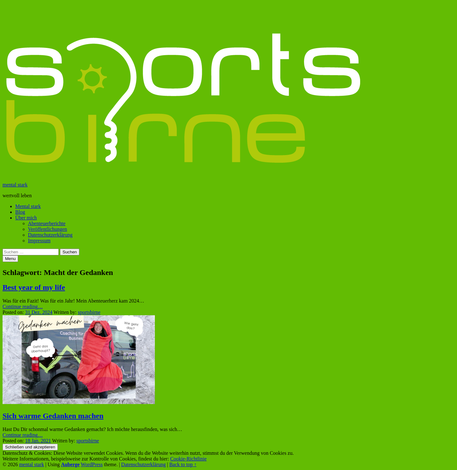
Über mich (26, 217)
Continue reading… (23, 306)
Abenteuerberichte (46, 223)
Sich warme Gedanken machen (53, 416)
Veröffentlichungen (47, 229)
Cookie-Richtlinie (188, 458)
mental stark (15, 184)
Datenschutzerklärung (50, 235)
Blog (20, 212)
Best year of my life (34, 287)
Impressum (39, 240)
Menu (10, 258)
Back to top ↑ (182, 464)
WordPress (92, 464)
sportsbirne (89, 312)
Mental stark (28, 206)
